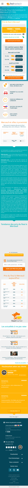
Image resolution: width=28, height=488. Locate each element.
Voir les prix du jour (14, 269)
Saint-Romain (9, 193)
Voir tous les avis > (22, 374)
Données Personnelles (14, 479)
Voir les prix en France (14, 40)
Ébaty (21, 190)
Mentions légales (14, 478)
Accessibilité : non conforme (14, 482)
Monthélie (17, 191)
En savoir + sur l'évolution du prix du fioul (14, 254)
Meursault (12, 191)
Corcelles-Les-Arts (11, 190)
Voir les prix (19, 59)
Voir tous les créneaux (14, 77)
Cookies (14, 481)
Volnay (16, 193)
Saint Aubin (20, 193)
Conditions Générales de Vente (14, 474)
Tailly (13, 193)
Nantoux (21, 191)
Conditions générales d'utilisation (14, 476)
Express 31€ (19, 56)
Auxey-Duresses (17, 189)
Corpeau (17, 190)
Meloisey (7, 191)
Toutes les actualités (20, 362)
